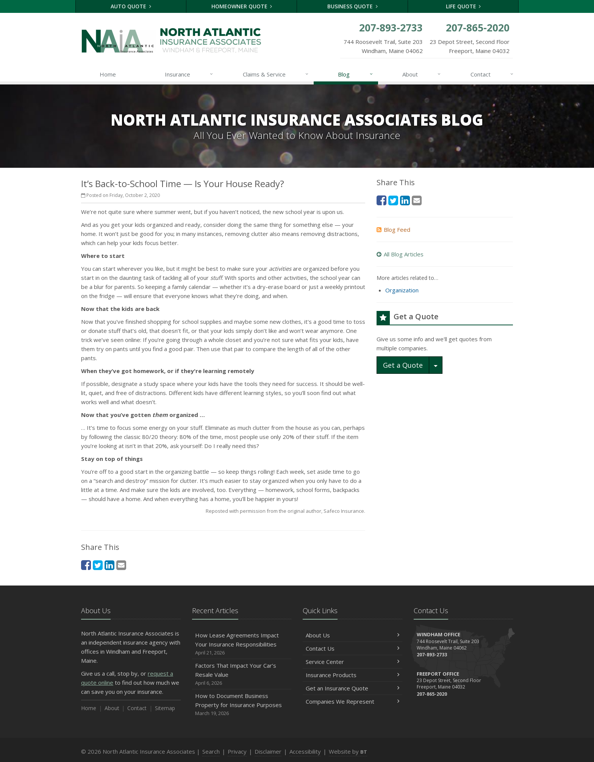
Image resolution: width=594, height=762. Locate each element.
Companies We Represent (352, 701)
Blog (355, 74)
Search (211, 751)
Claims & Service (276, 74)
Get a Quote (403, 365)
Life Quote (463, 6)
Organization (402, 290)
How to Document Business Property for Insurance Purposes (242, 704)
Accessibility (305, 751)
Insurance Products (352, 675)
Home (108, 74)
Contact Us (352, 648)
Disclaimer (268, 751)
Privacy (237, 751)
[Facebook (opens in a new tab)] (86, 565)
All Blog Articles (400, 254)
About (421, 74)
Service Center (352, 661)
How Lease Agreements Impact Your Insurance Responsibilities (242, 644)
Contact (492, 74)
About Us (352, 635)
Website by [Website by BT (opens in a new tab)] (348, 751)
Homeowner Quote (241, 6)
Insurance (189, 74)
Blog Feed (393, 229)
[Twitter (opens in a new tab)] (98, 565)
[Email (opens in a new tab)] (121, 565)
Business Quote (352, 6)
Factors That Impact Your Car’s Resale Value (242, 674)
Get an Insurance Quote (352, 688)
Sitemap (165, 708)
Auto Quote (131, 6)
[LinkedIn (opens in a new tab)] (109, 565)
